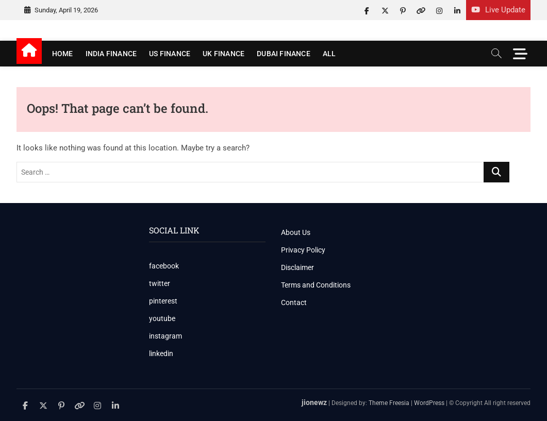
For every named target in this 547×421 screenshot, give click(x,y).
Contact (294, 302)
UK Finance (223, 53)
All (329, 53)
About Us (295, 232)
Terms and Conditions (316, 285)
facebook (164, 266)
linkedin (161, 353)
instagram (165, 336)
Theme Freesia (389, 403)
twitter (159, 283)
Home (62, 53)
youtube (162, 318)
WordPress (429, 403)
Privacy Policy (303, 250)
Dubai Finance (283, 53)
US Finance (169, 53)
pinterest (163, 301)
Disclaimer (297, 267)
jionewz (314, 402)
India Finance (111, 53)
